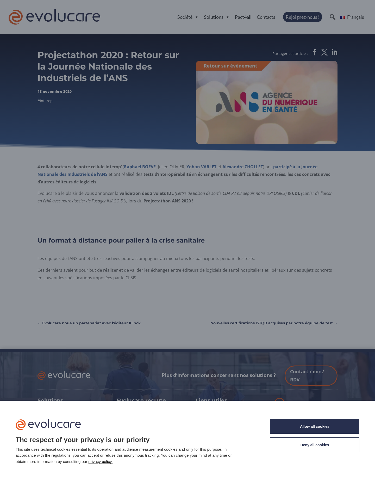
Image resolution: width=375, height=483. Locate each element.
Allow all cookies (314, 426)
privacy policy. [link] (100, 461)
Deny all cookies (315, 445)
